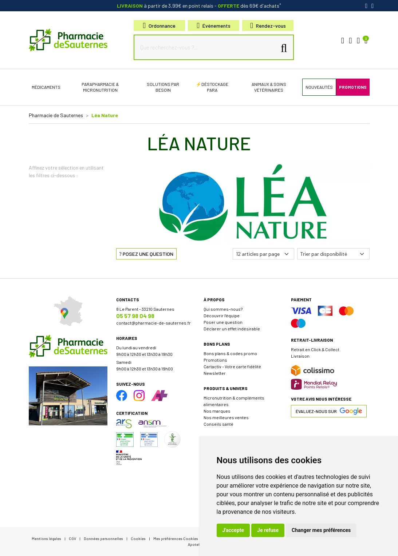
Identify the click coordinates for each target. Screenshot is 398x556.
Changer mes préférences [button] (321, 530)
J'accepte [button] (233, 530)
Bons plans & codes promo (230, 353)
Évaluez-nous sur (329, 411)
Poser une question (223, 322)
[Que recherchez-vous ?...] (206, 47)
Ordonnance (159, 25)
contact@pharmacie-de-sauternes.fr (153, 322)
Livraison (300, 355)
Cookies (138, 538)
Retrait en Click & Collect (315, 349)
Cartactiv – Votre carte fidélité (232, 366)
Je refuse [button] (268, 530)
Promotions (215, 359)
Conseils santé (218, 423)
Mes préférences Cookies (175, 538)
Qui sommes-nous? (223, 308)
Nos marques (217, 410)
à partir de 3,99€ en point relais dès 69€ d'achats (199, 6)
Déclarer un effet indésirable (232, 328)
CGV (72, 538)
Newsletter (215, 373)
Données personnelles (103, 538)
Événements (213, 25)
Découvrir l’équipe (222, 315)
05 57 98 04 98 (135, 315)
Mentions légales (46, 538)
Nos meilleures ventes (226, 417)
